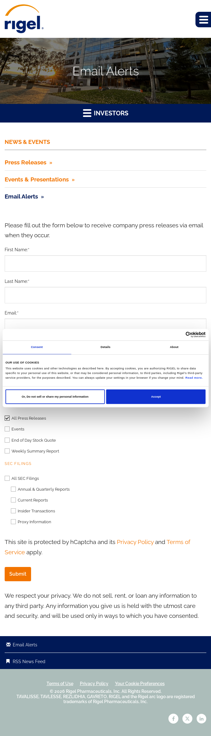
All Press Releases (28, 418)
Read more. (194, 378)
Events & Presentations (37, 179)
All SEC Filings (25, 478)
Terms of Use (60, 683)
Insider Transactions (36, 511)
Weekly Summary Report (35, 451)
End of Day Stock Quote (33, 440)
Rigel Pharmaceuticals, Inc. (93, 691)
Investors (105, 113)
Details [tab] (105, 347)
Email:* (12, 312)
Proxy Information (34, 522)
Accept (156, 396)
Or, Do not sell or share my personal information (55, 396)
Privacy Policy (135, 541)
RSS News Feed (29, 661)
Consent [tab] (37, 347)
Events (17, 429)
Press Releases (25, 162)
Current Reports (33, 500)
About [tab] (174, 347)
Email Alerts (21, 196)
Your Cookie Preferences (140, 683)
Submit (17, 574)
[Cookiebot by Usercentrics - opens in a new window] (178, 334)
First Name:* (17, 249)
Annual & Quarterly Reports (44, 489)
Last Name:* (17, 281)
